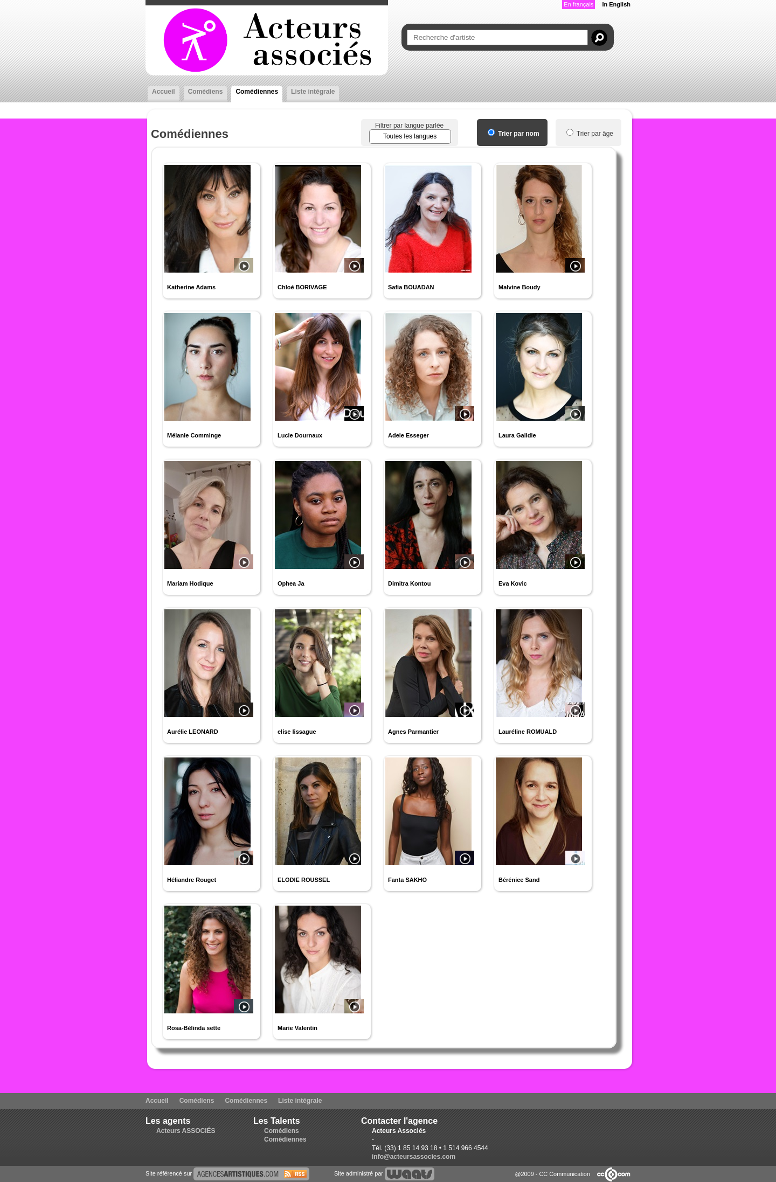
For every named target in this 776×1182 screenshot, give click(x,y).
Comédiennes (256, 91)
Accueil (163, 91)
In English (616, 4)
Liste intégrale (313, 91)
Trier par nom (513, 133)
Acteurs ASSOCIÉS (186, 1131)
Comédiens (205, 91)
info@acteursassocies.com (413, 1156)
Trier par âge (589, 133)
